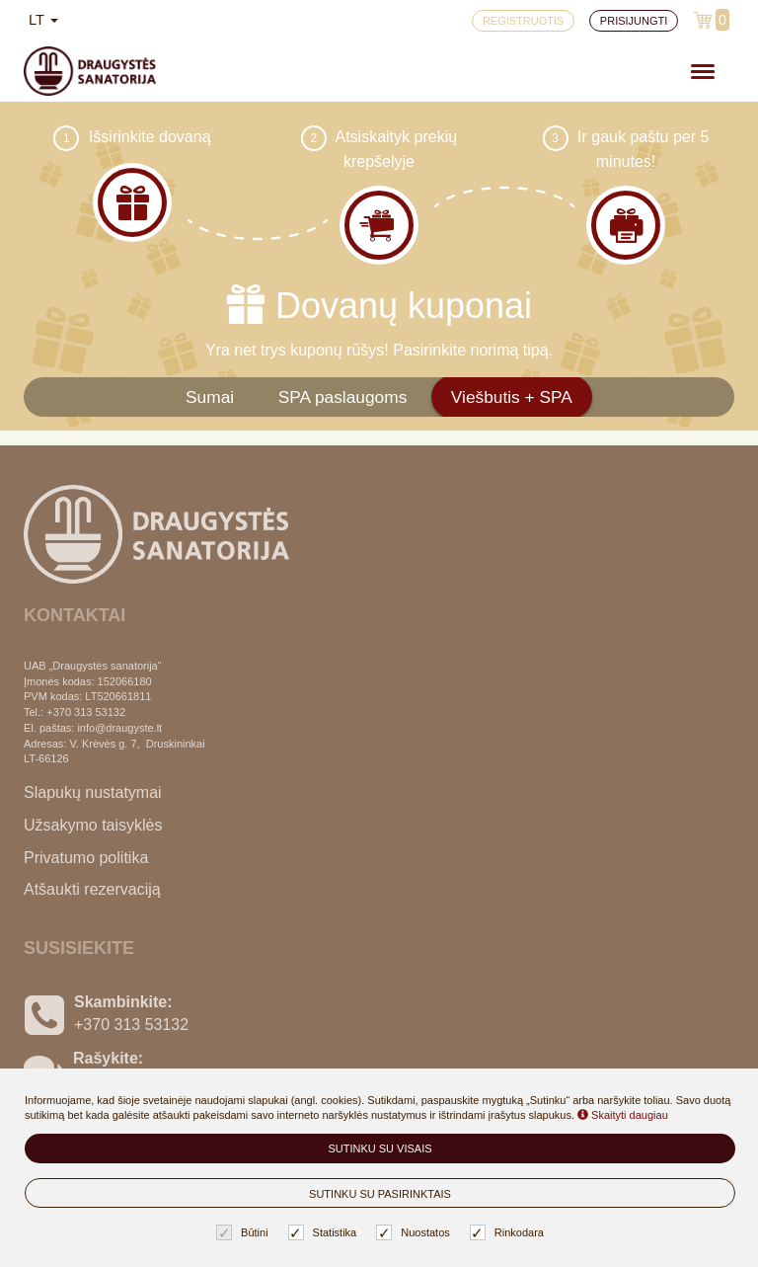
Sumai (210, 397)
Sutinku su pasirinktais (380, 1194)
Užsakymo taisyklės (93, 825)
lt (43, 20)
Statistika (325, 1233)
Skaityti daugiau (622, 1115)
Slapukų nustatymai (93, 792)
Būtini (244, 1233)
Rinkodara (509, 1233)
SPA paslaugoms (343, 397)
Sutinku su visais (379, 1148)
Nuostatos (415, 1233)
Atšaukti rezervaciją (92, 889)
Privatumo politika (86, 857)
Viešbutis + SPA (511, 397)
